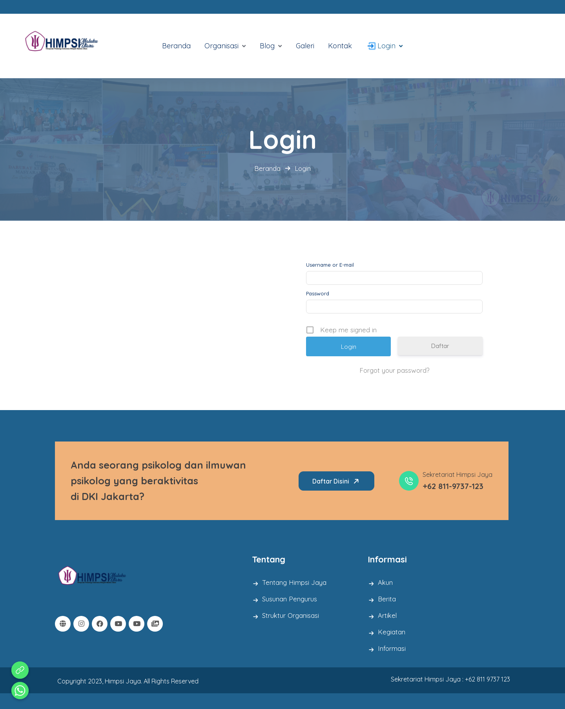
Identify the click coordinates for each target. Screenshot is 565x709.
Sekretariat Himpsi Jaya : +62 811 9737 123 (450, 679)
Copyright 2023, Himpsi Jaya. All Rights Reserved (128, 681)
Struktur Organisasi (291, 615)
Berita (387, 599)
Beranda (267, 168)
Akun (385, 582)
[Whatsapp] (20, 690)
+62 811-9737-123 (453, 486)
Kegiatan (391, 632)
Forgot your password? (394, 370)
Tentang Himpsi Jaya (294, 582)
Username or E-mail (330, 265)
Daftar (440, 346)
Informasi (392, 648)
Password (317, 294)
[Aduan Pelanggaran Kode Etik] (20, 670)
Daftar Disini (337, 481)
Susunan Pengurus (289, 599)
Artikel (387, 615)
